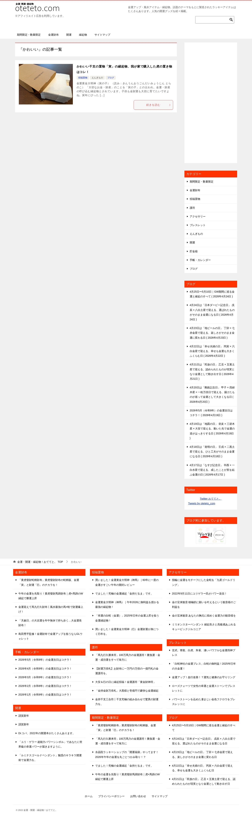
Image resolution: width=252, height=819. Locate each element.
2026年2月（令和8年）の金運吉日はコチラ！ (45, 685)
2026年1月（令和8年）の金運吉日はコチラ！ (45, 694)
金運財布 (53, 34)
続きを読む (158, 104)
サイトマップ (102, 34)
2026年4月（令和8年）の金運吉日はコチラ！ (45, 668)
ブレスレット (198, 225)
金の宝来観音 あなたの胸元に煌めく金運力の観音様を (204, 615)
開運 (69, 34)
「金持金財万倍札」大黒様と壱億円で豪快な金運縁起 (126, 690)
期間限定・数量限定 (29, 34)
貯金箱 (194, 251)
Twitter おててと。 (211, 498)
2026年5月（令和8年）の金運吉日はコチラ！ (45, 659)
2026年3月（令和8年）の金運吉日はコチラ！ (45, 677)
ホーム (89, 796)
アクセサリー (198, 216)
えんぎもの (97, 77)
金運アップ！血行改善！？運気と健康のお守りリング (203, 677)
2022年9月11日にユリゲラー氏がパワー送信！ (199, 593)
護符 (192, 207)
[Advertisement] (210, 102)
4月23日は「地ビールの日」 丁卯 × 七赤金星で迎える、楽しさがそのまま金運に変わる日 (212, 333)
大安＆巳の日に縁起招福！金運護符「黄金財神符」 (125, 681)
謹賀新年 (23, 715)
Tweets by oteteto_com (201, 503)
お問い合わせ (138, 796)
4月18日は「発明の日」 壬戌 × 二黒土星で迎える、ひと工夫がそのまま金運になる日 (212, 451)
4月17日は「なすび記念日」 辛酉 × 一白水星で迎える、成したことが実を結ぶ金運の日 (212, 470)
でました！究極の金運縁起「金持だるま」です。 (124, 593)
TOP (40, 561)
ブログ (110, 77)
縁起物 (83, 34)
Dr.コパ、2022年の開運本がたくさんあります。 (46, 733)
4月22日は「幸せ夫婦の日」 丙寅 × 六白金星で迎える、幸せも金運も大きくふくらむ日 (212, 351)
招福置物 (82, 77)
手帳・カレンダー (200, 259)
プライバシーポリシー (111, 796)
